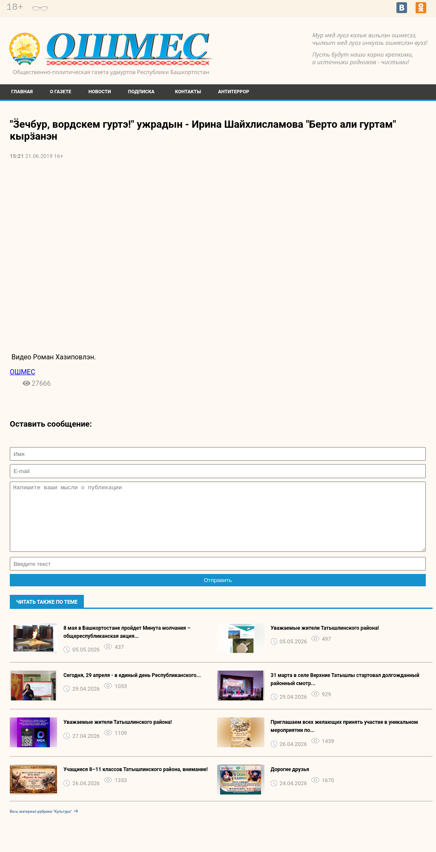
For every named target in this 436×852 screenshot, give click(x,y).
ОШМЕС (22, 372)
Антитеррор (233, 92)
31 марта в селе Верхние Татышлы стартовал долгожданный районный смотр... (345, 692)
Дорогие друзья (290, 782)
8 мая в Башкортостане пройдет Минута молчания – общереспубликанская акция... (126, 645)
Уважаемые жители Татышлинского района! (325, 641)
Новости (100, 92)
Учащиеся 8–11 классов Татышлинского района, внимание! (135, 782)
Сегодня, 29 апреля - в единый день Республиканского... (132, 688)
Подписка (141, 92)
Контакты (188, 92)
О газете (60, 92)
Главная (22, 92)
